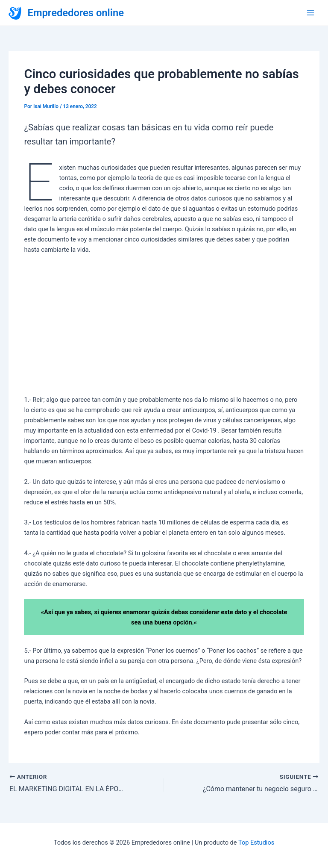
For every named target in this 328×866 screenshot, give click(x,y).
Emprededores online (76, 13)
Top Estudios (256, 842)
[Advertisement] (164, 325)
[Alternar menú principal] (310, 13)
